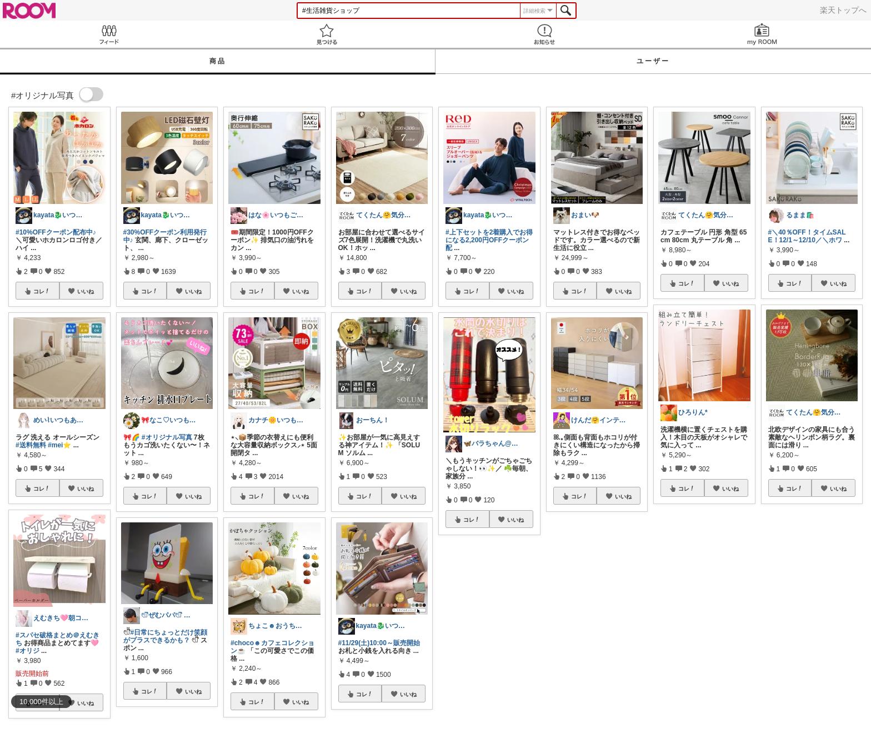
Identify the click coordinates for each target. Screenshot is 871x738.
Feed (109, 34)
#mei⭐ (59, 445)
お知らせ (544, 34)
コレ (41, 291)
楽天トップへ (843, 10)
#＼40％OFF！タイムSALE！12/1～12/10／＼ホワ (807, 236)
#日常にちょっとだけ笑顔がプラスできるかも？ (165, 636)
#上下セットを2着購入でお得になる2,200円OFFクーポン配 (489, 240)
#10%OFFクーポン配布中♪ (56, 232)
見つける (327, 34)
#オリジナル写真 (167, 437)
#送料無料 (31, 445)
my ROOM (762, 34)
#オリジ (27, 651)
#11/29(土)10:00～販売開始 (379, 643)
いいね (85, 291)
